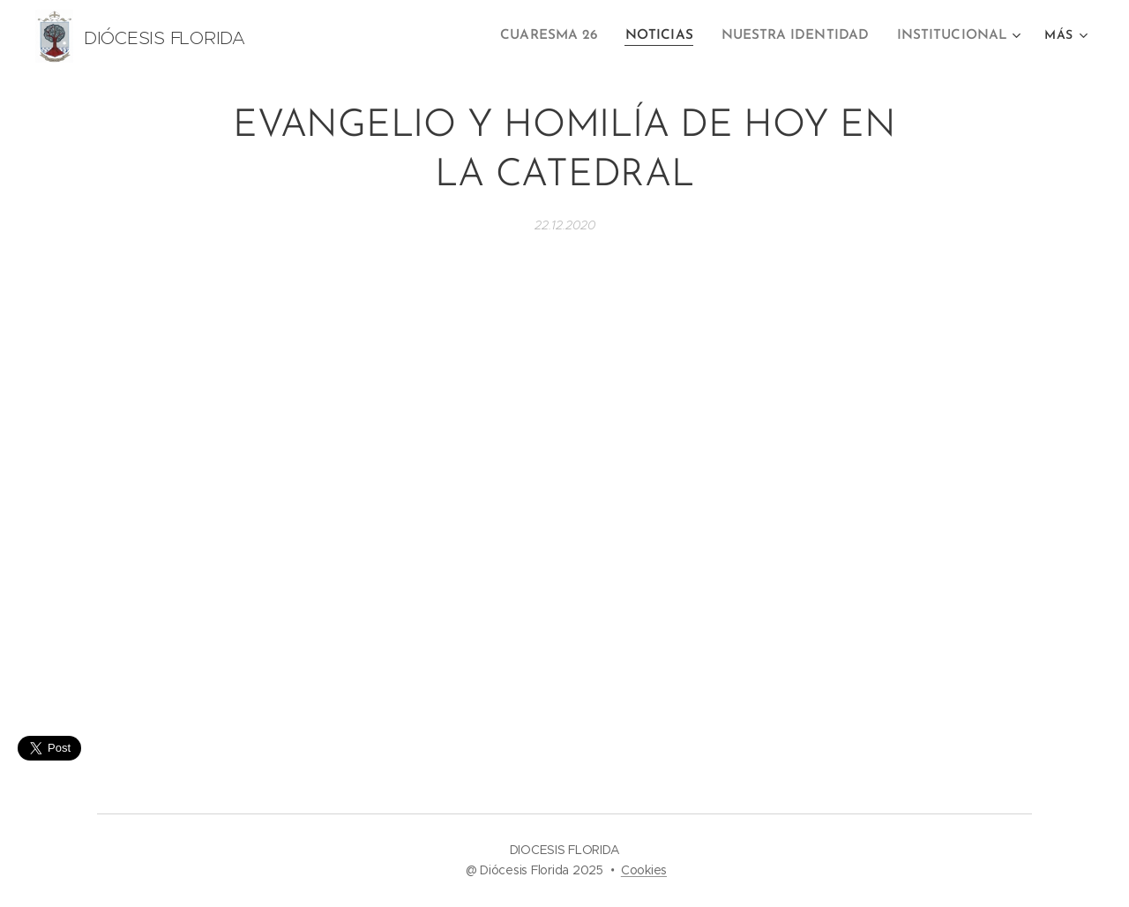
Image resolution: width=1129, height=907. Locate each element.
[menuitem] (568, 36)
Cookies (644, 870)
